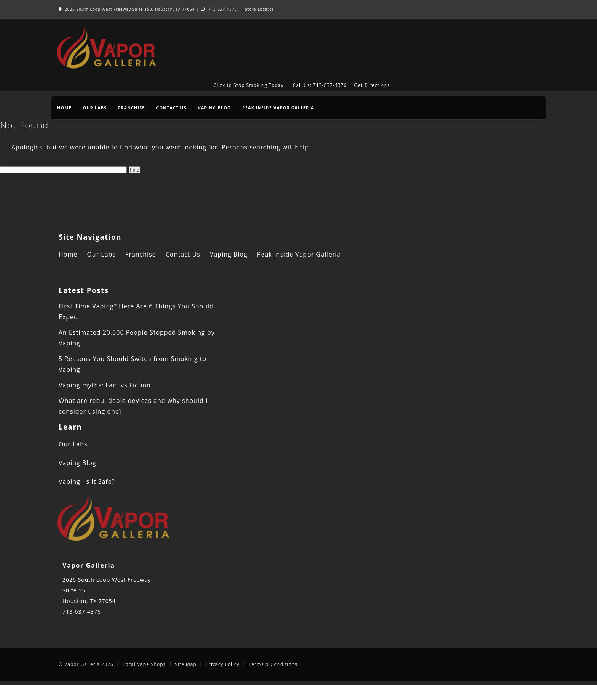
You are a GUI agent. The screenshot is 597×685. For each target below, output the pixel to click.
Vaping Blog (214, 108)
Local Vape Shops (144, 664)
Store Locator (259, 9)
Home (64, 108)
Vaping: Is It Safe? (87, 481)
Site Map (185, 664)
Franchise (131, 108)
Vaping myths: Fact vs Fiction (105, 385)
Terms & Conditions (273, 664)
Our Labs (95, 108)
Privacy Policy (222, 664)
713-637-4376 (219, 9)
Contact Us (171, 108)
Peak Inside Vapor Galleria (278, 108)
